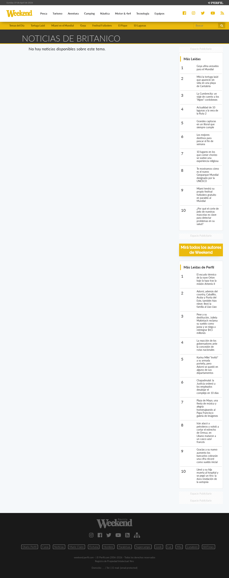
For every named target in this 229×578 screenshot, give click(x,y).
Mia (179, 546)
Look (159, 546)
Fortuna (93, 546)
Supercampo (143, 546)
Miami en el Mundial (62, 25)
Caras (45, 546)
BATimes (208, 546)
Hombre (108, 546)
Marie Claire (76, 546)
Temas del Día (16, 25)
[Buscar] (205, 25)
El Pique (122, 25)
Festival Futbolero (102, 25)
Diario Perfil (30, 546)
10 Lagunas (140, 25)
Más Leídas (192, 59)
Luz (169, 546)
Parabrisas (124, 546)
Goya (83, 25)
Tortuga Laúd (38, 25)
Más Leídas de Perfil (199, 267)
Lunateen (192, 546)
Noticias (59, 546)
